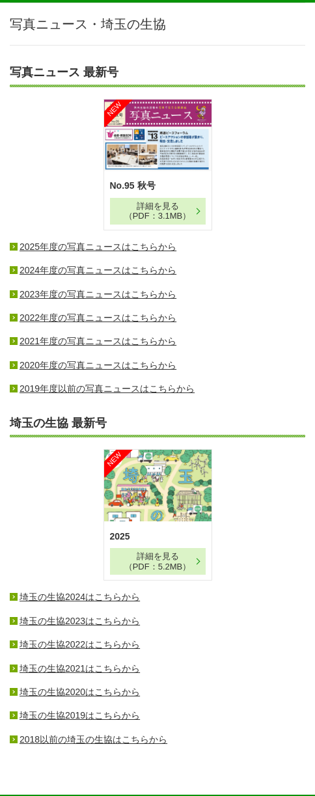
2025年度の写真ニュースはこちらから (98, 246)
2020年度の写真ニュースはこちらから (98, 365)
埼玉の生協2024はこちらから (80, 597)
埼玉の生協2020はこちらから (80, 692)
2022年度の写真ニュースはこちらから (98, 317)
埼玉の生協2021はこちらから (80, 668)
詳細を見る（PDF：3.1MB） (157, 211)
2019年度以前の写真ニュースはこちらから (107, 388)
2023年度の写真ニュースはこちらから (98, 294)
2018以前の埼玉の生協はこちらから (93, 739)
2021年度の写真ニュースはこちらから (98, 341)
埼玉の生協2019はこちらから (80, 715)
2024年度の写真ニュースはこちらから (98, 270)
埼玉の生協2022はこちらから (80, 644)
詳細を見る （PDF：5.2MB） (157, 561)
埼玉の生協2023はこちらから (80, 621)
